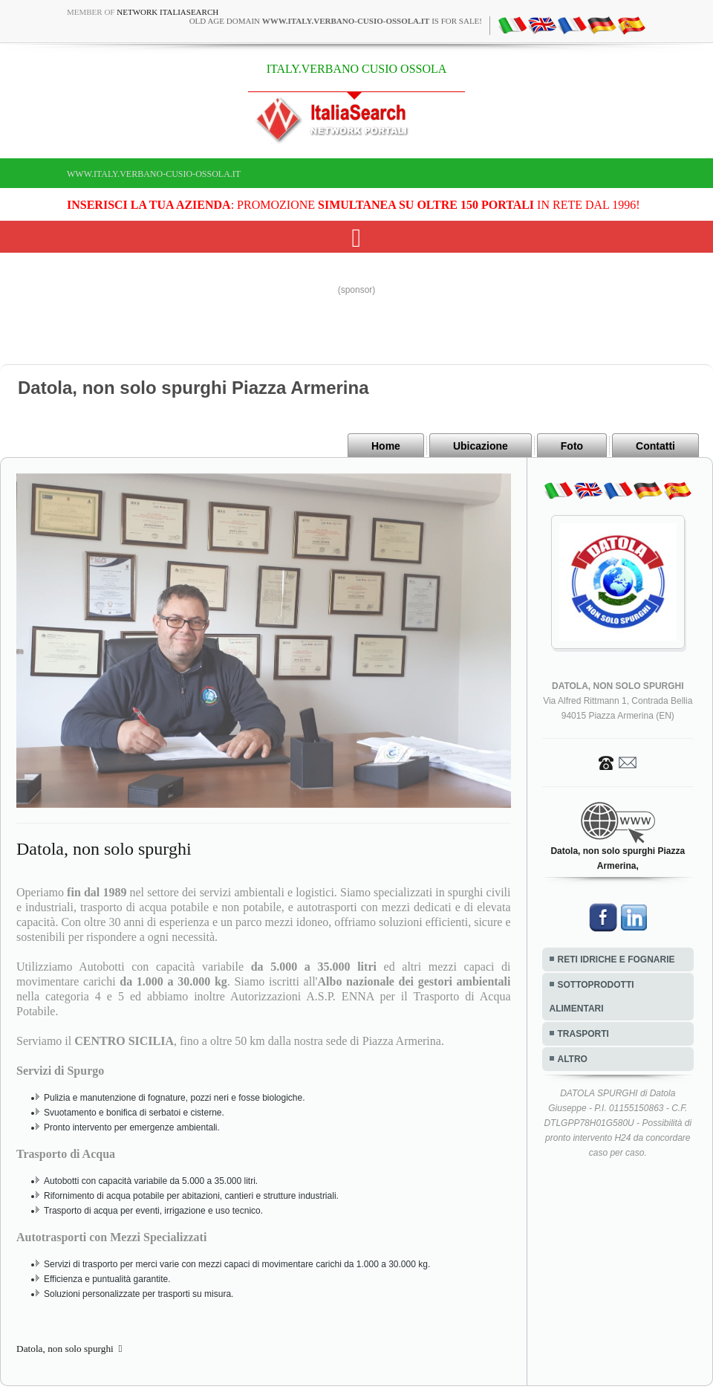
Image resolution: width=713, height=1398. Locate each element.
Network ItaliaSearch (167, 11)
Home (385, 446)
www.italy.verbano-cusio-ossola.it (154, 174)
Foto (572, 446)
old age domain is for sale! (335, 20)
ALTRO (572, 1059)
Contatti (655, 446)
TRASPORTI (583, 1034)
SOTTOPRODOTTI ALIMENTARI (592, 997)
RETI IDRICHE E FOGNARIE (616, 959)
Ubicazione (480, 446)
